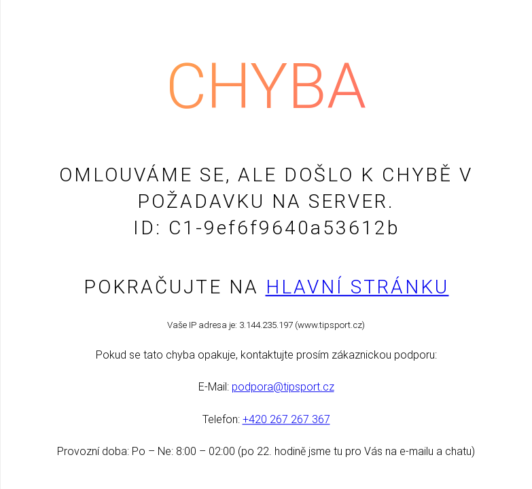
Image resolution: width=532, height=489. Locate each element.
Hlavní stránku (357, 287)
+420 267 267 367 (286, 419)
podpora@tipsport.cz (283, 387)
